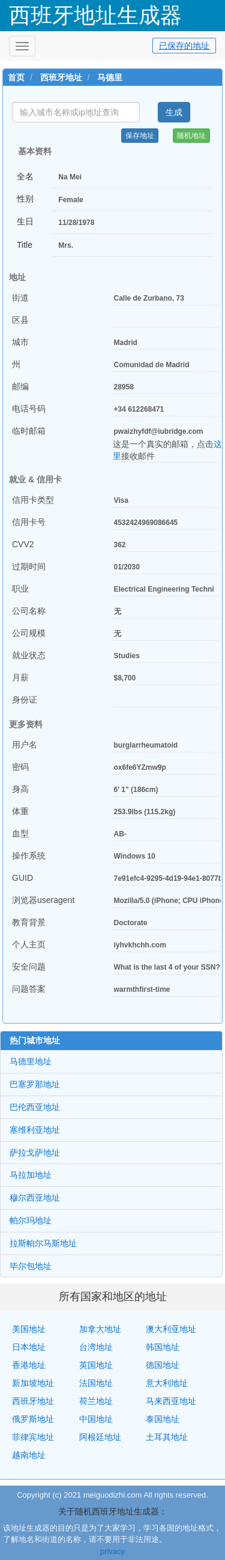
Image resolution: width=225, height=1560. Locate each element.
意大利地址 (167, 1383)
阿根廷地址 (100, 1437)
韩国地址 (162, 1347)
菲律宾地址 (33, 1437)
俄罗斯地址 (33, 1419)
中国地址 (96, 1419)
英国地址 (96, 1365)
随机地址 (191, 135)
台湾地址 (96, 1347)
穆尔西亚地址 (35, 1197)
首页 (16, 77)
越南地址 (29, 1455)
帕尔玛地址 (31, 1220)
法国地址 (96, 1383)
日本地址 (29, 1347)
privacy (112, 1551)
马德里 (109, 77)
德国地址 (162, 1365)
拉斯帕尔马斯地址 (43, 1243)
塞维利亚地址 (35, 1130)
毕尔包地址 (31, 1266)
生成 (174, 112)
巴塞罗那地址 (35, 1084)
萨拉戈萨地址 (35, 1152)
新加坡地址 (33, 1383)
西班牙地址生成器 (95, 15)
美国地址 (29, 1329)
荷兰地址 (96, 1401)
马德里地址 (31, 1061)
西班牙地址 (61, 77)
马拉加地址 (31, 1175)
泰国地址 (162, 1419)
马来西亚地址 (171, 1401)
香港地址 (29, 1365)
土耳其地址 (167, 1437)
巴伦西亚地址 (35, 1107)
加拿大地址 (100, 1329)
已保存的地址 (184, 45)
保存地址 (139, 135)
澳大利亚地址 (171, 1329)
